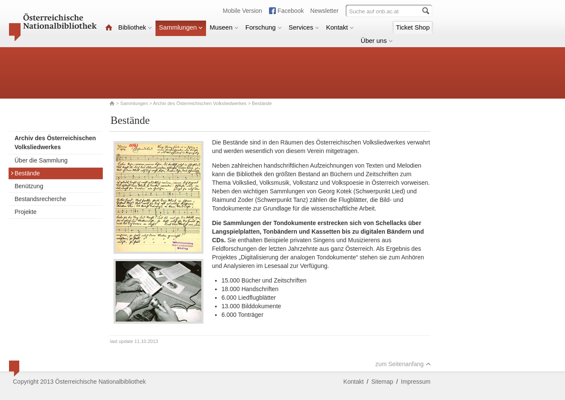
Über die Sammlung (41, 160)
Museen (223, 27)
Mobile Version (242, 10)
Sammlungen (181, 27)
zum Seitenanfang (403, 364)
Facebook (291, 10)
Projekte (25, 211)
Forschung (263, 27)
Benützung (29, 186)
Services (304, 27)
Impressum (415, 381)
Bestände (25, 173)
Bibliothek (135, 27)
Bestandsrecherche (40, 198)
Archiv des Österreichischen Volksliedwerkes (199, 103)
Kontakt (340, 27)
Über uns (377, 40)
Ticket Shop (413, 27)
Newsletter (324, 10)
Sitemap (382, 381)
